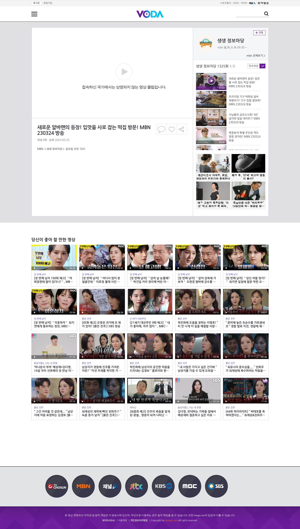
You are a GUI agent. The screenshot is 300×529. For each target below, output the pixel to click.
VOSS (236, 3)
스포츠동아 (225, 3)
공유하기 (182, 129)
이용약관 (122, 520)
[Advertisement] (112, 166)
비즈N (244, 3)
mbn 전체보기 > (256, 55)
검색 (266, 13)
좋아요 (171, 129)
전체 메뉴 (34, 14)
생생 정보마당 (230, 41)
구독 (259, 32)
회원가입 (48, 3)
